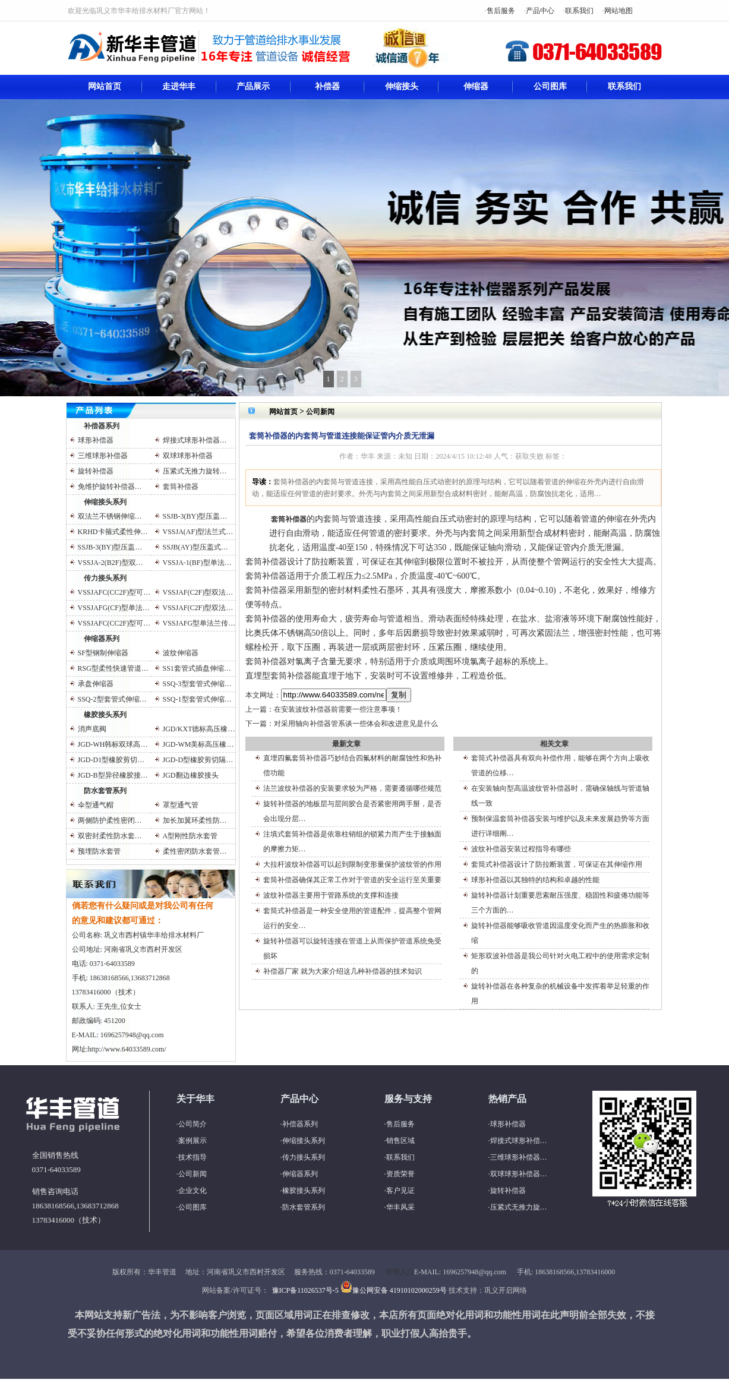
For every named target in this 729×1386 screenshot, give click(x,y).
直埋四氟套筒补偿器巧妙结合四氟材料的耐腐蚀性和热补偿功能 (352, 765)
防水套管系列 (105, 791)
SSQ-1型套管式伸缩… (197, 699)
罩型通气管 (180, 805)
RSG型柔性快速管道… (113, 668)
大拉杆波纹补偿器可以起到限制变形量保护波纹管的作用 (352, 864)
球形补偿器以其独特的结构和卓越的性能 (535, 880)
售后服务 (501, 11)
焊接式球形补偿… (518, 1140)
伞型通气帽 (95, 805)
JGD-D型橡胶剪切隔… (198, 760)
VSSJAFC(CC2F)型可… (114, 592)
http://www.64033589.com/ (127, 1049)
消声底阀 (92, 729)
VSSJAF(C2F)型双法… (198, 592)
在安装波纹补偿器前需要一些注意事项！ (338, 709)
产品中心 (540, 11)
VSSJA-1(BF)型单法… (197, 562)
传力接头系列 (105, 578)
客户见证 (400, 1190)
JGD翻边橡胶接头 (191, 775)
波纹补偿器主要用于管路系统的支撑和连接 (331, 895)
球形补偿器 (95, 440)
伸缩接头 (401, 86)
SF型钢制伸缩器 (103, 653)
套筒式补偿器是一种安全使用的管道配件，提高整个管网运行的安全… (352, 918)
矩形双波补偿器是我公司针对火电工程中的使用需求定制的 (560, 963)
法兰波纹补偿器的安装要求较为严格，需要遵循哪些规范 (352, 788)
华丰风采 (400, 1207)
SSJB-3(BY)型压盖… (195, 516)
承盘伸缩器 (95, 684)
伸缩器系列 (101, 638)
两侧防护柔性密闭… (110, 820)
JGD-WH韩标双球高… (113, 744)
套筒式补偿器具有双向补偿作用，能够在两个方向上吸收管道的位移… (560, 765)
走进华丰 (178, 86)
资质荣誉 (400, 1174)
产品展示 (253, 86)
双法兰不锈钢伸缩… (110, 516)
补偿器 (327, 86)
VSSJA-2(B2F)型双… (110, 562)
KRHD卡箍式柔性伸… (113, 532)
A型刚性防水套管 (190, 836)
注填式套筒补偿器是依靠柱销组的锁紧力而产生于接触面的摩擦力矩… (352, 841)
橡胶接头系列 (105, 715)
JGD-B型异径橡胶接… (113, 775)
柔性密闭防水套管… (195, 851)
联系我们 (579, 11)
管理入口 (400, 1272)
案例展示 (192, 1140)
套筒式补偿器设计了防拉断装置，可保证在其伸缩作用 (556, 864)
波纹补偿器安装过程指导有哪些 (521, 849)
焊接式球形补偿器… (195, 440)
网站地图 (618, 11)
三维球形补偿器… (518, 1157)
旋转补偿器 (95, 471)
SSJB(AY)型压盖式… (195, 547)
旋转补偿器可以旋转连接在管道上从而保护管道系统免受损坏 (352, 948)
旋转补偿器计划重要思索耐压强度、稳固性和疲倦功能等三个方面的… (560, 902)
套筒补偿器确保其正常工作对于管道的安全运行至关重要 (352, 880)
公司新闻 (320, 412)
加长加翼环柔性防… (195, 820)
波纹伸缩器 (180, 653)
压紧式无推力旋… (518, 1207)
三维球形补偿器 (103, 456)
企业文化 (192, 1190)
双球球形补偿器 (188, 456)
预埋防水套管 (99, 851)
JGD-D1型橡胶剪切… (111, 760)
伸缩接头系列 (105, 502)
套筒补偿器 (180, 486)
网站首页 (104, 86)
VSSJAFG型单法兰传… (199, 623)
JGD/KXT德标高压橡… (199, 729)
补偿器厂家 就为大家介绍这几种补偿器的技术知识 (342, 971)
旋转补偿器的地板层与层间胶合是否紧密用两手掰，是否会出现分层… (352, 811)
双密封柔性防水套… (110, 836)
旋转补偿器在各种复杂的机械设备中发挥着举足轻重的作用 (560, 993)
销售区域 (400, 1140)
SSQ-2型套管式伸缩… (112, 699)
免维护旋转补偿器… (110, 486)
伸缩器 (475, 86)
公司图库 (550, 86)
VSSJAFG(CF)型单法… (114, 608)
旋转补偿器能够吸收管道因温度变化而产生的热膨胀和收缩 (560, 933)
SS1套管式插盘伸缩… (197, 668)
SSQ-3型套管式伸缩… (197, 684)
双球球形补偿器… (518, 1174)
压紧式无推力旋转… (195, 471)
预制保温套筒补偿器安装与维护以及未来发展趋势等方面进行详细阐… (560, 826)
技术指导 (192, 1157)
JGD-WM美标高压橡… (198, 744)
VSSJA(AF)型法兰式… (198, 532)
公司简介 (192, 1124)
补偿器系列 (101, 426)
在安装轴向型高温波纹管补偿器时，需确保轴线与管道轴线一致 (560, 795)
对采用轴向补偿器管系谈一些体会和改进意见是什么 (356, 723)
